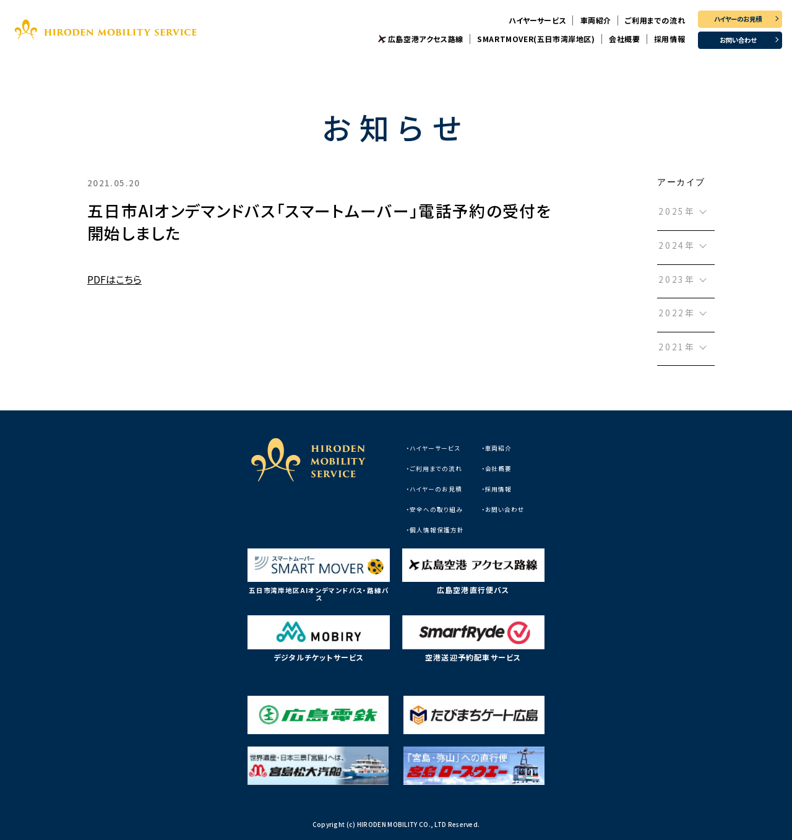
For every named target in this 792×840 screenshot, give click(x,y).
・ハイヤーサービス (433, 448)
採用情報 (669, 39)
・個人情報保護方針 (435, 530)
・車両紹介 (496, 448)
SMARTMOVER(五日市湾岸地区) (536, 39)
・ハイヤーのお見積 (434, 489)
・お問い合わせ (503, 509)
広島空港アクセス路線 (425, 39)
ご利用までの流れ (655, 20)
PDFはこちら (114, 279)
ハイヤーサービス (537, 20)
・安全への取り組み (434, 509)
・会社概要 (496, 468)
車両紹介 (595, 20)
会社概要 (624, 39)
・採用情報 (496, 489)
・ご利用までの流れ (434, 468)
